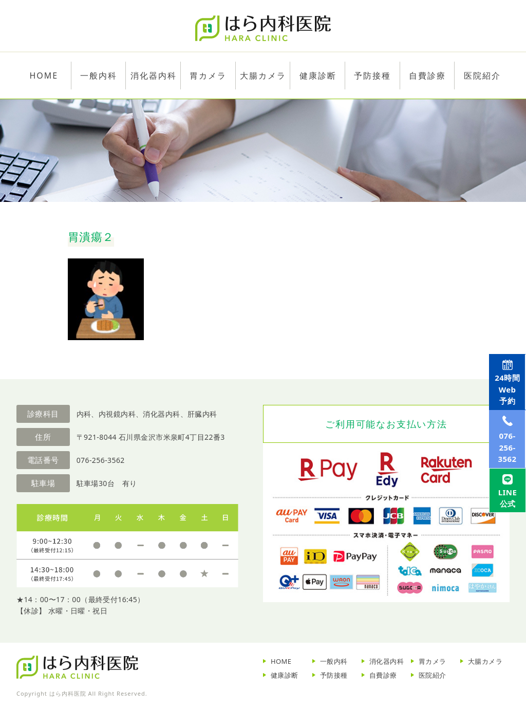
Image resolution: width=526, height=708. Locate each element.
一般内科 (334, 661)
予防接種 (334, 675)
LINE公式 (504, 550)
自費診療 (383, 675)
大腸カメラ (263, 75)
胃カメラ (208, 75)
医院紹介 (432, 675)
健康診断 (284, 675)
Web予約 (504, 398)
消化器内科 (386, 661)
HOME (281, 661)
